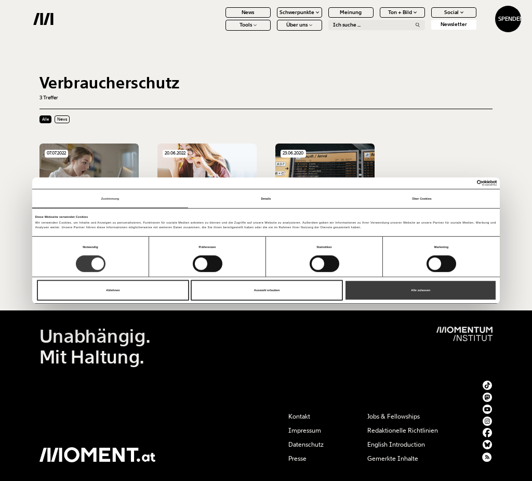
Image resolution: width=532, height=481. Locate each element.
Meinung (323, 18)
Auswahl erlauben (267, 290)
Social (425, 18)
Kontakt (299, 416)
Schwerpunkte (271, 18)
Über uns (271, 31)
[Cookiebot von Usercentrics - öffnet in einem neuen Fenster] (451, 183)
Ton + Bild (374, 18)
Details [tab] (266, 198)
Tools (219, 31)
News (220, 18)
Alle (45, 119)
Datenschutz (306, 444)
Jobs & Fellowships (393, 416)
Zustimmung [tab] (110, 198)
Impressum (304, 430)
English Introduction (396, 444)
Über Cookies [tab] (421, 198)
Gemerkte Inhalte (392, 458)
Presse (297, 458)
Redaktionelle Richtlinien (402, 430)
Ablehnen (112, 290)
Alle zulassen (420, 290)
